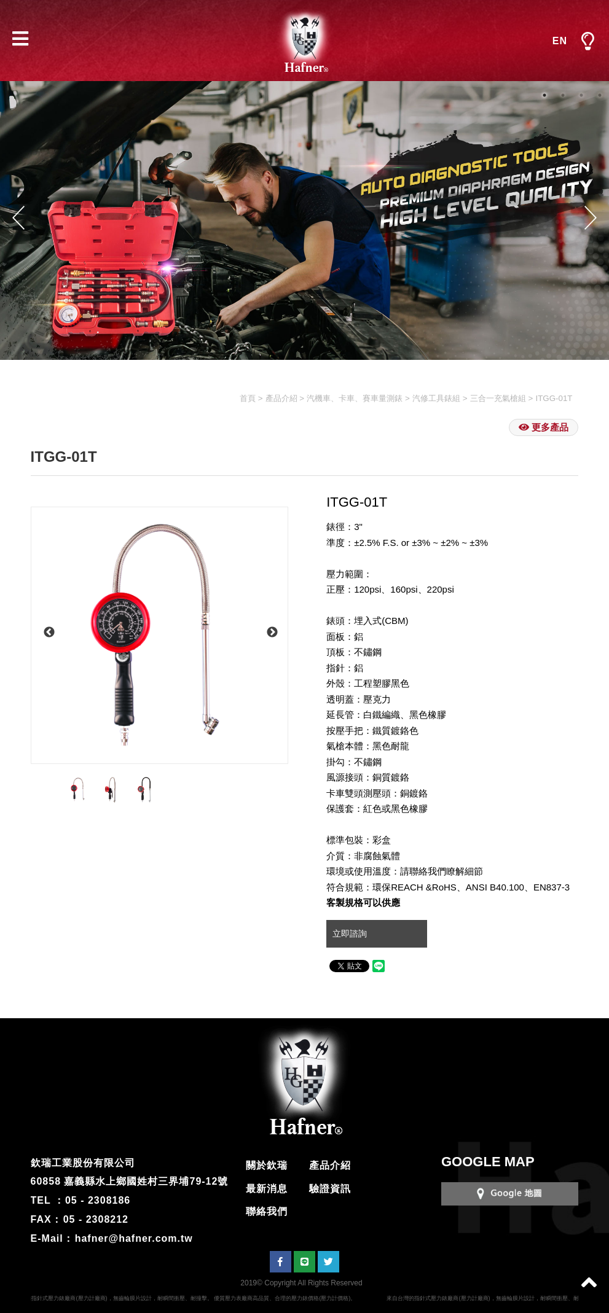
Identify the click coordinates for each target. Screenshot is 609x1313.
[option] (159, 635)
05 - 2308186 (97, 1200)
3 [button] (581, 95)
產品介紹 (281, 398)
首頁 (248, 398)
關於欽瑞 (267, 1165)
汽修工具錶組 (436, 398)
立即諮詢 (350, 933)
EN (559, 41)
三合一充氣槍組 (498, 398)
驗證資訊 (330, 1188)
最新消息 (267, 1188)
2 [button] (563, 95)
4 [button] (600, 95)
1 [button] (544, 95)
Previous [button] (18, 218)
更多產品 (543, 427)
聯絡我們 (267, 1211)
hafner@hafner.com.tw (134, 1238)
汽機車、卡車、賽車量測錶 (355, 398)
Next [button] (590, 218)
